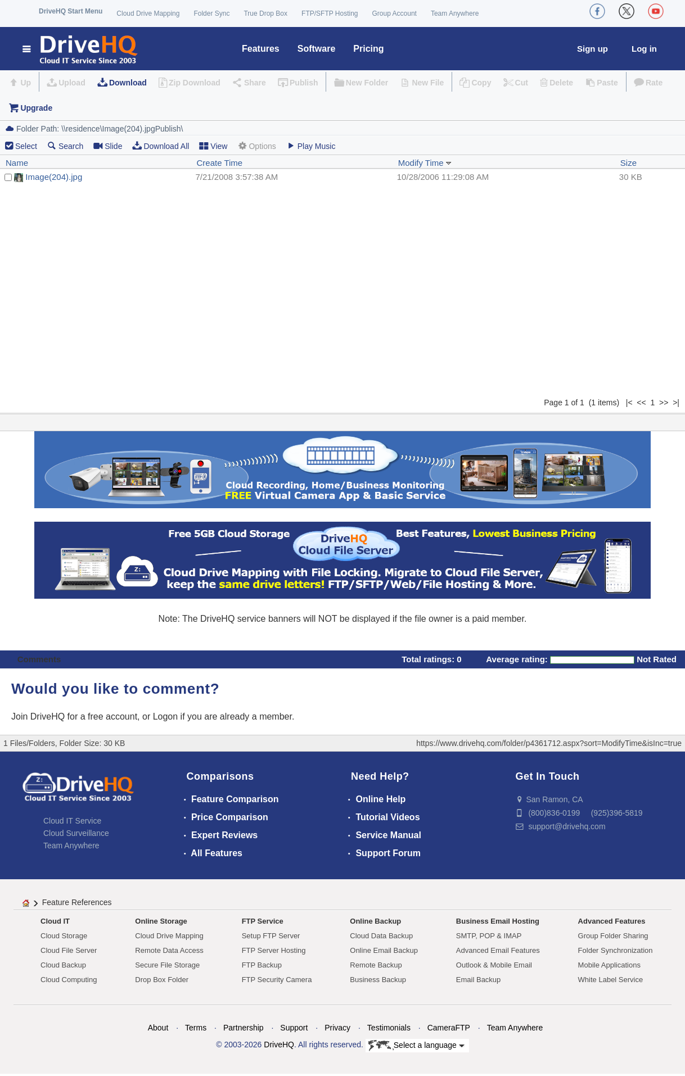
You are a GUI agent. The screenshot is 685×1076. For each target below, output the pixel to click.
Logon (165, 716)
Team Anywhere (455, 13)
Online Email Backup (384, 950)
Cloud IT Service (72, 820)
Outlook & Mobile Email (494, 965)
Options (256, 146)
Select (26, 146)
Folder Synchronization (615, 950)
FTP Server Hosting (274, 950)
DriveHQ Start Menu (70, 11)
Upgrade (36, 107)
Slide (107, 146)
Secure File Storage (167, 965)
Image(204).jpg (53, 177)
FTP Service (262, 921)
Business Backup (378, 979)
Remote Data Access (169, 950)
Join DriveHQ (39, 716)
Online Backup (375, 921)
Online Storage (161, 921)
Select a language (416, 1045)
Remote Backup (376, 965)
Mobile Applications (609, 965)
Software (317, 48)
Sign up (592, 48)
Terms (195, 1027)
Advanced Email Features (498, 950)
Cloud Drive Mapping (147, 13)
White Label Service (610, 979)
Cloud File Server (68, 950)
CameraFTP (448, 1027)
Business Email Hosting (497, 921)
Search (65, 146)
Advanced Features (612, 921)
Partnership (243, 1027)
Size (628, 163)
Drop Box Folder (161, 979)
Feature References (77, 902)
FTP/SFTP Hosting (329, 13)
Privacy (337, 1027)
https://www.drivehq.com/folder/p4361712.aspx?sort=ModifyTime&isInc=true (549, 743)
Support (294, 1027)
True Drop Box (265, 13)
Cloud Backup (63, 965)
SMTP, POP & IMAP (489, 936)
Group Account (394, 13)
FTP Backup (262, 965)
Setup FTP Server (271, 936)
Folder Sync (211, 13)
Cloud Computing (68, 979)
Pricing (368, 48)
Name (17, 163)
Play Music (311, 146)
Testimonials (389, 1027)
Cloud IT (55, 921)
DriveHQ (279, 1044)
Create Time (219, 163)
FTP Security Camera (277, 979)
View (213, 146)
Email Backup (478, 979)
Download (128, 82)
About (158, 1027)
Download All (160, 146)
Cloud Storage (63, 936)
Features (261, 48)
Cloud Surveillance (76, 833)
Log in (644, 48)
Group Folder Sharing (613, 936)
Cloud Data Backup (381, 936)
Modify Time (425, 163)
